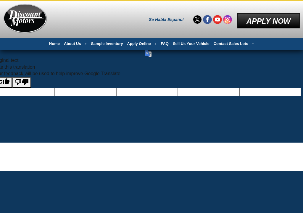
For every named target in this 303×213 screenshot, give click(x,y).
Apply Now (268, 17)
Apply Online (139, 40)
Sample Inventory (107, 40)
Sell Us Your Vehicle (191, 40)
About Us (72, 40)
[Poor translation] (21, 78)
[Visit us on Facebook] (207, 17)
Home (54, 40)
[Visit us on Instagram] (227, 17)
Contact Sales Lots (231, 40)
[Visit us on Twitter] (197, 17)
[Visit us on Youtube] (217, 17)
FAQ (165, 40)
